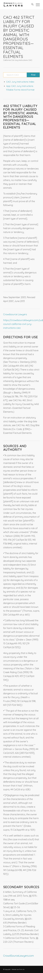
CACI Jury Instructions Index (20, 81)
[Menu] (36, 4)
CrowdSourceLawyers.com (18, 955)
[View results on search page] (33, 75)
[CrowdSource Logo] (17, 4)
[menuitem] (31, 4)
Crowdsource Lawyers (15, 314)
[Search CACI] (21, 75)
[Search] (31, 4)
